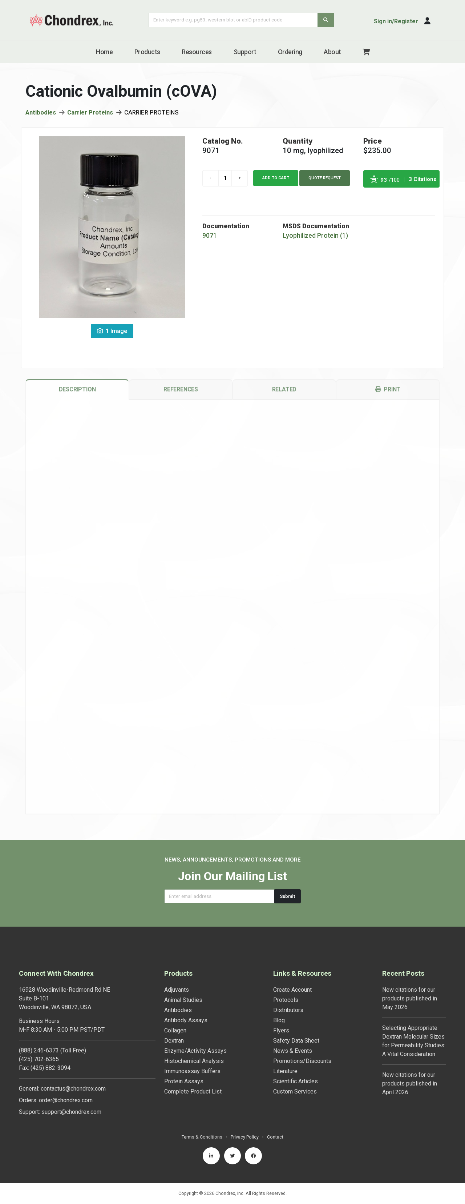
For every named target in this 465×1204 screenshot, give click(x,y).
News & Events (292, 1050)
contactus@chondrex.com (73, 1088)
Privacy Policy (245, 1137)
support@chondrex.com (71, 1111)
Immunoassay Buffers (192, 1071)
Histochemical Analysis (194, 1060)
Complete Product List (193, 1091)
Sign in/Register (396, 21)
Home (104, 52)
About (332, 52)
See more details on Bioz (421, 199)
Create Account (292, 989)
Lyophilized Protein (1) (315, 238)
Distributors (288, 1010)
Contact (275, 1137)
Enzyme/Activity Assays (195, 1050)
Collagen (175, 1030)
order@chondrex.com (66, 1100)
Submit (287, 896)
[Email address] (219, 896)
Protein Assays (183, 1081)
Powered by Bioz (370, 199)
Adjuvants (176, 989)
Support (245, 52)
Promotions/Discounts (302, 1060)
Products (147, 52)
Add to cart (275, 180)
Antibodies (40, 115)
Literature (285, 1071)
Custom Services (295, 1091)
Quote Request (324, 180)
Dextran (174, 1040)
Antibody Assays (185, 1020)
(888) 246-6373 (39, 1050)
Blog (279, 1020)
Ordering (290, 52)
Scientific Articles (295, 1081)
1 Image (112, 333)
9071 (209, 238)
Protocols (285, 999)
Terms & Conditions (202, 1137)
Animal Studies (183, 999)
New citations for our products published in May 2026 (409, 998)
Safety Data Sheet (296, 1040)
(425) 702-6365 (39, 1059)
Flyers (281, 1030)
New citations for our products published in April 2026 (409, 1083)
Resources (197, 52)
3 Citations (422, 182)
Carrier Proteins (90, 115)
